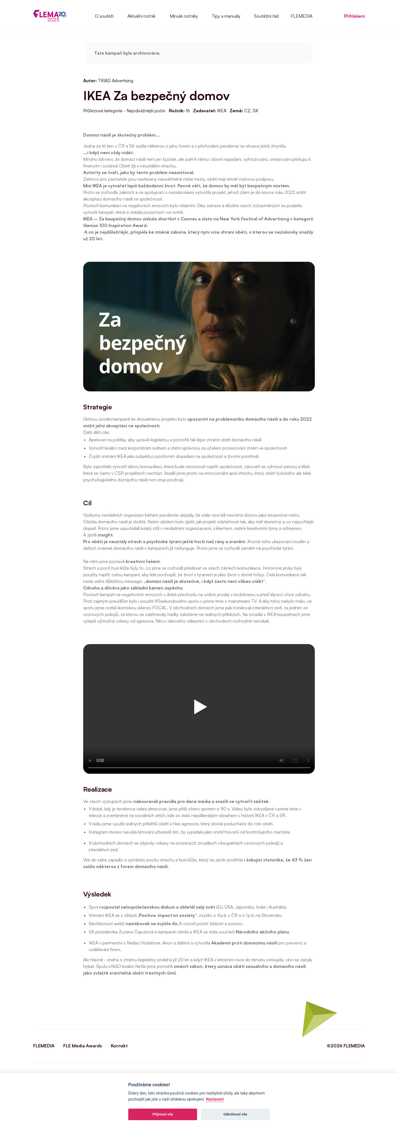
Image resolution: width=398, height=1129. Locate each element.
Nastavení (215, 1099)
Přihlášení (354, 16)
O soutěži (104, 16)
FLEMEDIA (301, 16)
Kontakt (119, 1045)
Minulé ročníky (184, 16)
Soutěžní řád (266, 16)
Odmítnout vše (235, 1114)
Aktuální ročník (141, 16)
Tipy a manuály (226, 16)
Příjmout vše (163, 1114)
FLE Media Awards (82, 1045)
